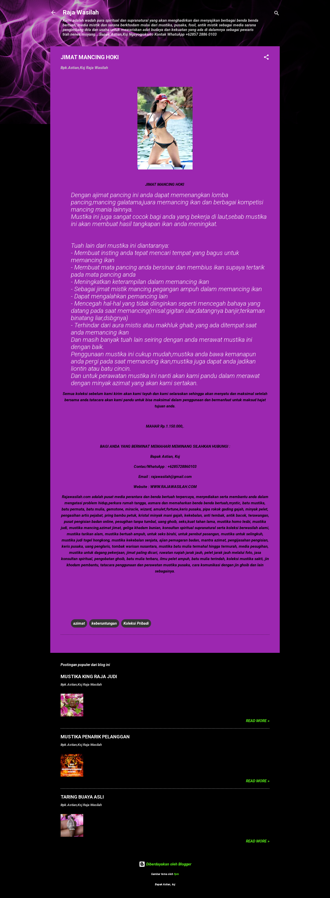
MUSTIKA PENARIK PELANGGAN (95, 736)
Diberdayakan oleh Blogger (165, 864)
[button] (266, 58)
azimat (79, 623)
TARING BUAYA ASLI (82, 797)
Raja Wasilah (81, 12)
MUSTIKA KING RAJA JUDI (89, 676)
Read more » (257, 720)
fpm (176, 874)
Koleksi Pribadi (136, 623)
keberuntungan (104, 623)
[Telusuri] (277, 14)
